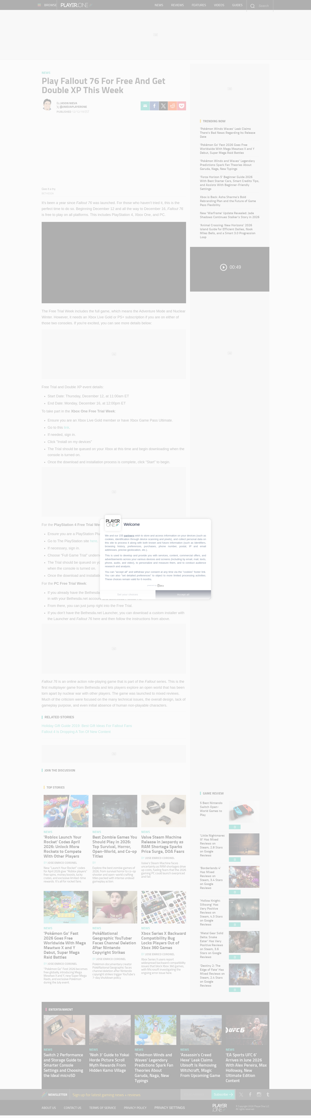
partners (129, 535)
